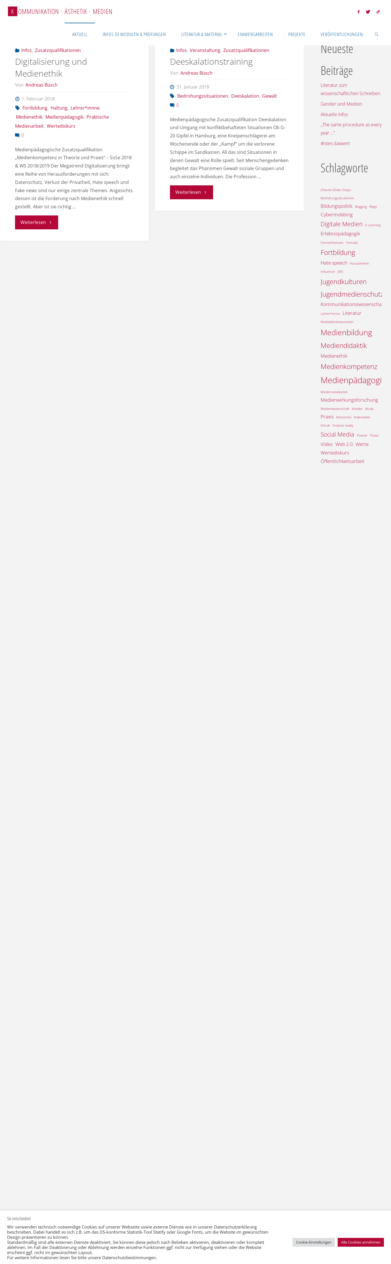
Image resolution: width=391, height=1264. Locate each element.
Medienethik (29, 146)
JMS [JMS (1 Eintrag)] (340, 272)
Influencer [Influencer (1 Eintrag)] (328, 272)
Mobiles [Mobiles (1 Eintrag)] (357, 409)
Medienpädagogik (64, 146)
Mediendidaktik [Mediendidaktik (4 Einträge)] (344, 345)
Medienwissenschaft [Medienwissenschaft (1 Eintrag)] (335, 409)
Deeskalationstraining (211, 90)
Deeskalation (245, 125)
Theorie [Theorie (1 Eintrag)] (362, 435)
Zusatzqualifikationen (58, 79)
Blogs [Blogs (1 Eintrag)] (373, 207)
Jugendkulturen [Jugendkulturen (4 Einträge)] (344, 281)
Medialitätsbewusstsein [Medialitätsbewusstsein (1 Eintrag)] (337, 322)
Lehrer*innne (85, 137)
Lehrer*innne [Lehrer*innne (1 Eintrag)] (330, 314)
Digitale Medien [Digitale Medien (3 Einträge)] (342, 224)
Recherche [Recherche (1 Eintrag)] (343, 417)
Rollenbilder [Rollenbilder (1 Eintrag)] (362, 417)
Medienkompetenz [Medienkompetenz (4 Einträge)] (349, 366)
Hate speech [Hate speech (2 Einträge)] (334, 262)
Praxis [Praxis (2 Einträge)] (327, 416)
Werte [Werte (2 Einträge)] (362, 444)
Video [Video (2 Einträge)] (327, 444)
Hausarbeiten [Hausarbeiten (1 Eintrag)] (359, 263)
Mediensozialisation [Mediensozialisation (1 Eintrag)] (334, 392)
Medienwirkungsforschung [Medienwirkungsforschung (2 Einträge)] (349, 400)
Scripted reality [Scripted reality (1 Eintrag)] (343, 425)
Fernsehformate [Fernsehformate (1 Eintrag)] (332, 243)
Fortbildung (34, 137)
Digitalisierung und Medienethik (51, 96)
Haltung (59, 137)
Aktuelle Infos (334, 114)
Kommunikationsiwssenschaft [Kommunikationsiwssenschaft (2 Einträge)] (353, 304)
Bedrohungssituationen (202, 125)
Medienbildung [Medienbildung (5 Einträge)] (346, 332)
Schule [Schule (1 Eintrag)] (325, 425)
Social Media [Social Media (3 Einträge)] (337, 434)
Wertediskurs (61, 155)
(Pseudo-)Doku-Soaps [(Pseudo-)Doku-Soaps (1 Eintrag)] (336, 190)
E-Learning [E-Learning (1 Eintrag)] (373, 225)
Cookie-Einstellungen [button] (313, 1242)
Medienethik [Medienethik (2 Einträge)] (334, 356)
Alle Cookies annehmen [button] (361, 1242)
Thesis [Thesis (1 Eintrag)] (374, 435)
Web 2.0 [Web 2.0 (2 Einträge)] (344, 444)
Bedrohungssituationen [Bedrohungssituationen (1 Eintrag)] (337, 198)
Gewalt (269, 125)
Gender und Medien (341, 104)
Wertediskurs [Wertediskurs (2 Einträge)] (335, 452)
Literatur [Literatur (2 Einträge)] (351, 313)
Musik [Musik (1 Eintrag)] (369, 409)
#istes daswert (335, 143)
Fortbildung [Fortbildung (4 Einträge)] (338, 252)
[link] (377, 34)
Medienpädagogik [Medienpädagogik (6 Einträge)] (353, 380)
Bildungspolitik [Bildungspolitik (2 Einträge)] (336, 206)
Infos (26, 79)
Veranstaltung (205, 79)
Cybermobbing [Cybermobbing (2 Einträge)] (337, 214)
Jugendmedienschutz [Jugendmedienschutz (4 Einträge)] (352, 294)
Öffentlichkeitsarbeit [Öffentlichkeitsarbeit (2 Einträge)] (342, 461)
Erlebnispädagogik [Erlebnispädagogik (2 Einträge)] (340, 233)
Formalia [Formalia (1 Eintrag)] (352, 243)
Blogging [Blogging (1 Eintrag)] (361, 207)
